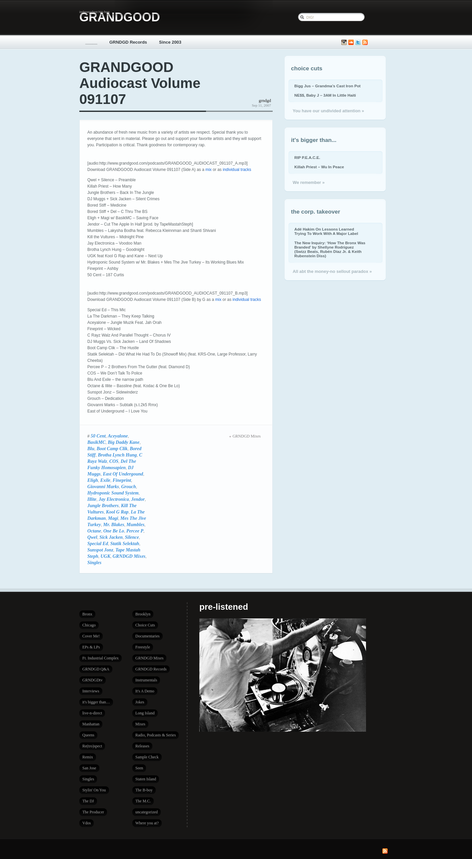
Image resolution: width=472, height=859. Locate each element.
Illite (91, 499)
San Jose (89, 768)
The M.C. (143, 801)
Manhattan (90, 724)
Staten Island (145, 779)
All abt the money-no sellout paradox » (332, 271)
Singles (94, 562)
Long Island (145, 713)
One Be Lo (113, 530)
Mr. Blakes (113, 524)
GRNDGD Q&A (95, 669)
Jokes (139, 702)
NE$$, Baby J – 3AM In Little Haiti (325, 95)
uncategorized (146, 812)
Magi (113, 518)
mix (208, 169)
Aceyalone (118, 435)
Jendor (138, 499)
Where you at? (147, 823)
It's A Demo (144, 691)
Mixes (140, 724)
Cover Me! (91, 636)
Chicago (89, 625)
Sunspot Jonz (100, 549)
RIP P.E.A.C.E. (307, 157)
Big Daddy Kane (123, 442)
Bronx (87, 614)
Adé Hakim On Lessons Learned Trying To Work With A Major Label (326, 231)
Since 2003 (170, 42)
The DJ (88, 801)
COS (113, 461)
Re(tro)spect (92, 746)
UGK (105, 556)
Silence (132, 537)
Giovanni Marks (103, 486)
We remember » (309, 182)
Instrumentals (146, 680)
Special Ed (97, 543)
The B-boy (144, 790)
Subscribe (365, 42)
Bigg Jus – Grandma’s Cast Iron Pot (327, 86)
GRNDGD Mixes (129, 556)
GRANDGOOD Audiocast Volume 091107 (139, 83)
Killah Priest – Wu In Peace (319, 167)
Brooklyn (142, 614)
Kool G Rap (117, 511)
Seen (139, 768)
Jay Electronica (114, 499)
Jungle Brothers (103, 505)
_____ (91, 42)
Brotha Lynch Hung (117, 454)
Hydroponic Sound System (113, 492)
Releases (142, 746)
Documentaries (147, 636)
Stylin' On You (94, 790)
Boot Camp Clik (112, 448)
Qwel (92, 537)
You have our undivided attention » (328, 110)
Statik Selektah (124, 543)
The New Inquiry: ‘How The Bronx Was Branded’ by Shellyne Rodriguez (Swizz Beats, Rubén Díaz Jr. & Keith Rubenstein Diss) (329, 249)
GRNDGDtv (92, 680)
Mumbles (135, 524)
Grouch (128, 486)
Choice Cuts (145, 625)
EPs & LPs (91, 647)
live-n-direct (92, 713)
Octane (94, 530)
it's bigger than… (96, 702)
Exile (105, 480)
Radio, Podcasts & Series (155, 735)
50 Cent (98, 435)
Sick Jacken (111, 537)
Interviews (90, 691)
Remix (87, 757)
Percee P (134, 530)
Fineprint (122, 480)
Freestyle (142, 647)
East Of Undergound (123, 473)
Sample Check (147, 757)
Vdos (86, 823)
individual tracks (237, 169)
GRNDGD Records (128, 42)
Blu (90, 448)
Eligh (92, 480)
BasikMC (96, 442)
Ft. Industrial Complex (100, 658)
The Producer (93, 812)
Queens (88, 735)
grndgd (265, 100)
